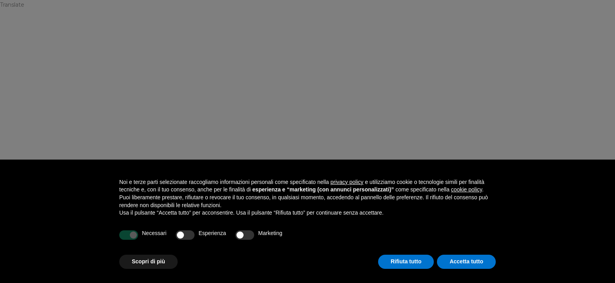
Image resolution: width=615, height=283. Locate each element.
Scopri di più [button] (148, 261)
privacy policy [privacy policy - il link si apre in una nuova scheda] (347, 182)
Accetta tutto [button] (466, 261)
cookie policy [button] (466, 189)
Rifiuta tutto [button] (406, 261)
